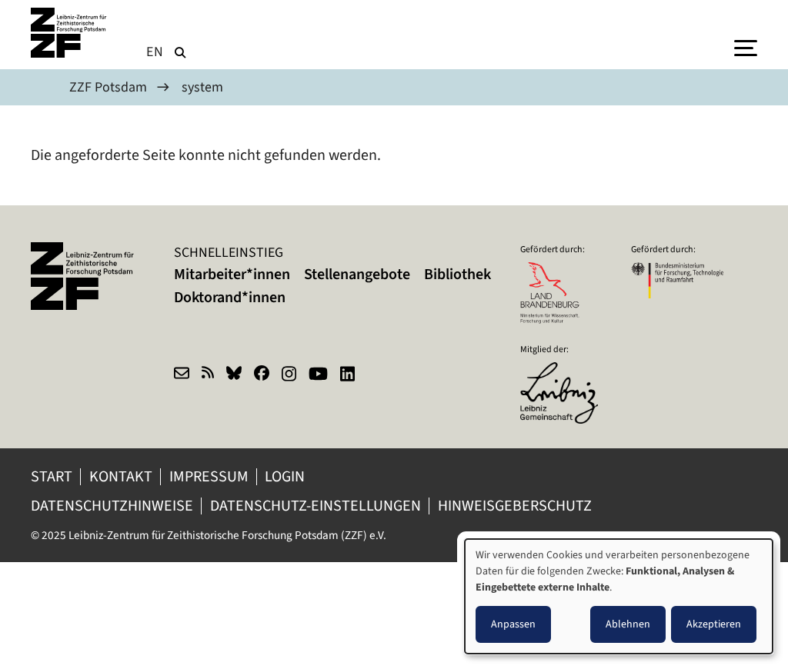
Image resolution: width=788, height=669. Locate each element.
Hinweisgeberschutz (516, 505)
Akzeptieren (713, 624)
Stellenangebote (357, 274)
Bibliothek (457, 274)
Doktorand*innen (229, 297)
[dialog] (619, 596)
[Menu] (745, 47)
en (155, 51)
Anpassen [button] (513, 624)
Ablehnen (628, 624)
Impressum (209, 476)
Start (51, 476)
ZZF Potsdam (108, 87)
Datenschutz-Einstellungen (315, 505)
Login (286, 476)
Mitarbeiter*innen (232, 274)
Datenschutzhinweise (112, 505)
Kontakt (120, 476)
